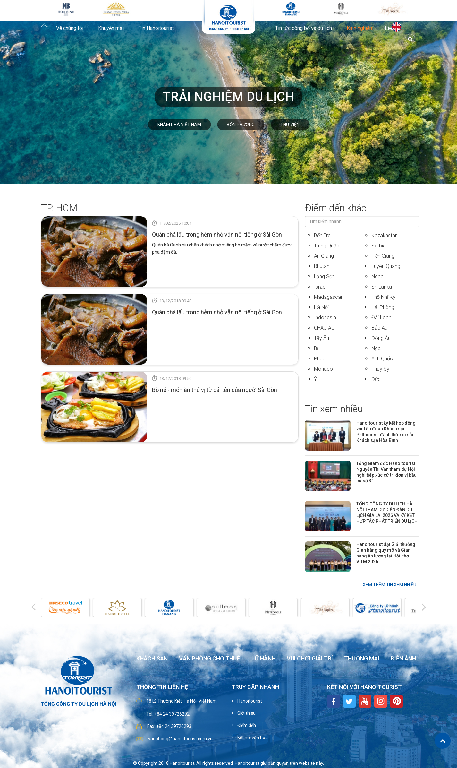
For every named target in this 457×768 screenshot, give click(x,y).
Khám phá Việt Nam (179, 124)
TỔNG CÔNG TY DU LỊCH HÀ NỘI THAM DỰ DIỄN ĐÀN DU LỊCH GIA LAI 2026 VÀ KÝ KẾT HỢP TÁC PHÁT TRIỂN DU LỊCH (387, 512)
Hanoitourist (249, 700)
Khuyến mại (111, 28)
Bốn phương (241, 124)
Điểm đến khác (335, 207)
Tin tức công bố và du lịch (303, 28)
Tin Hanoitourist (156, 28)
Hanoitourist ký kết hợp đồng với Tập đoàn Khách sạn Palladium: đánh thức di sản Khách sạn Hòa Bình (386, 431)
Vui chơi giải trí (310, 659)
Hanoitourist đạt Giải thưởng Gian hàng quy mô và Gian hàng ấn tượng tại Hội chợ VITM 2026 (385, 553)
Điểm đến (246, 725)
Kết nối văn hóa (252, 737)
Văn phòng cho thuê (209, 659)
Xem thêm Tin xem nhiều (389, 584)
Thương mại (361, 659)
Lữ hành (263, 659)
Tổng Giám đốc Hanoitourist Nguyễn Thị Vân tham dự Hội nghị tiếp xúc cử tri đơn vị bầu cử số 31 (386, 472)
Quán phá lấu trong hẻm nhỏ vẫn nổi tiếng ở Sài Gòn (217, 234)
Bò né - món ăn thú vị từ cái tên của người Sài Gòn (214, 389)
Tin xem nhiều (334, 408)
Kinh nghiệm (360, 28)
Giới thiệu (246, 713)
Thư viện (290, 124)
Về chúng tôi (69, 28)
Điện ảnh (403, 659)
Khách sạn (152, 659)
